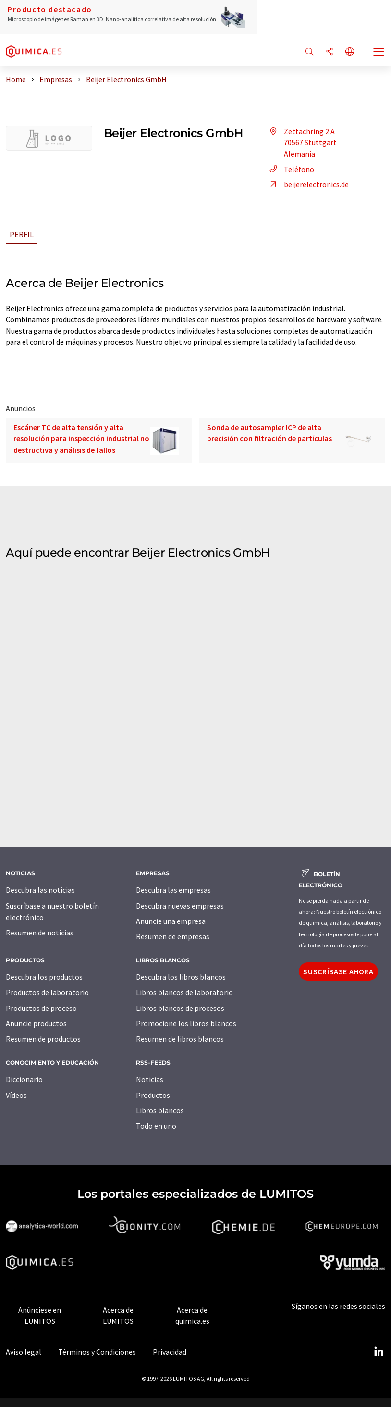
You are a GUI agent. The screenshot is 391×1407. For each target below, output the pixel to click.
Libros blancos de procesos (180, 1008)
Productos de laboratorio (47, 992)
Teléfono (290, 169)
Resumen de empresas (172, 936)
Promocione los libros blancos (186, 1023)
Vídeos (16, 1095)
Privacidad (169, 1352)
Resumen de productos (43, 1039)
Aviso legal (23, 1352)
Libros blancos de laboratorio (184, 992)
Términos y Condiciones (97, 1352)
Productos (153, 1095)
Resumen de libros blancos (180, 1039)
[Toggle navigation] (379, 53)
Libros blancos (160, 1110)
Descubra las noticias (40, 890)
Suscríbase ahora (338, 971)
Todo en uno (156, 1126)
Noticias (149, 1079)
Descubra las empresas (173, 890)
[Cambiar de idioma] (349, 52)
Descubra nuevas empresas (180, 905)
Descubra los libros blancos (181, 977)
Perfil (22, 234)
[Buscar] (309, 52)
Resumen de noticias (39, 932)
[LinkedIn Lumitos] (378, 1352)
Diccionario (24, 1079)
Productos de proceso (41, 1008)
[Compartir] (329, 52)
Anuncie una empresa (171, 921)
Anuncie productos (36, 1023)
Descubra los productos (44, 977)
